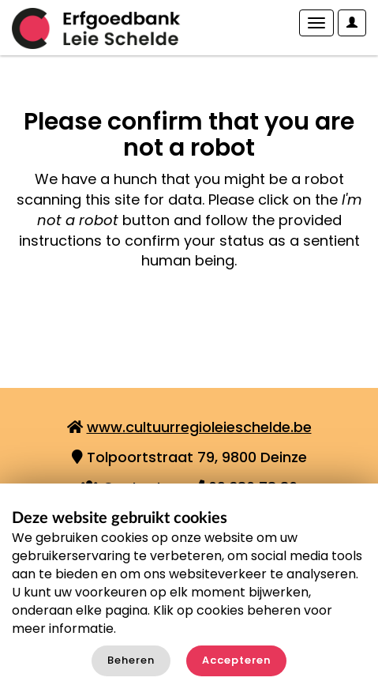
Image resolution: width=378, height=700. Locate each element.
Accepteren (236, 660)
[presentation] (144, 321)
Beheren (131, 660)
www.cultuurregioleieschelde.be (199, 427)
